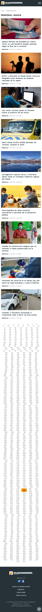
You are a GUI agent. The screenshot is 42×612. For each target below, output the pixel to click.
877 (24, 561)
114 (10, 351)
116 (21, 351)
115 (15, 351)
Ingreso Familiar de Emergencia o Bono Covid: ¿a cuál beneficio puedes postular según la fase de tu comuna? (19, 43)
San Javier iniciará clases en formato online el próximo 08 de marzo (18, 111)
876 (18, 561)
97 (20, 346)
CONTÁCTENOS (21, 592)
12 (18, 326)
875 (36, 560)
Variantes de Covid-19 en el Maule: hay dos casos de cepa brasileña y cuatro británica (20, 281)
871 (12, 560)
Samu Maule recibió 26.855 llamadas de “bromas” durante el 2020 (19, 143)
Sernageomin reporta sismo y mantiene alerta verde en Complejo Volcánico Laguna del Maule (20, 176)
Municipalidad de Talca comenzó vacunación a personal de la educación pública (19, 212)
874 (30, 560)
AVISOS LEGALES (21, 595)
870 (5, 560)
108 (12, 349)
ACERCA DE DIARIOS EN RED (21, 587)
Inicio (3, 10)
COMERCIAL (21, 590)
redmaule (5, 49)
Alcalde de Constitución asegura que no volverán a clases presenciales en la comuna (19, 248)
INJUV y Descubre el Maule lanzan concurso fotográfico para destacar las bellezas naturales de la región (21, 78)
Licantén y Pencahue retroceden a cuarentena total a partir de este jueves (19, 313)
